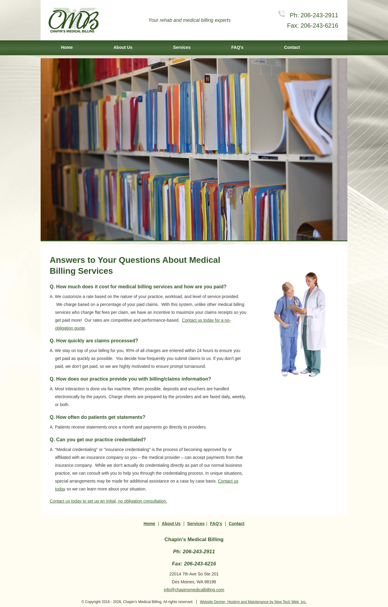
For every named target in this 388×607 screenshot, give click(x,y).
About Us (122, 47)
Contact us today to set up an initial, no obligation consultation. (108, 501)
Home (67, 47)
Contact (292, 47)
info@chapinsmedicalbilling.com (194, 589)
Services (182, 47)
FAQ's (237, 47)
